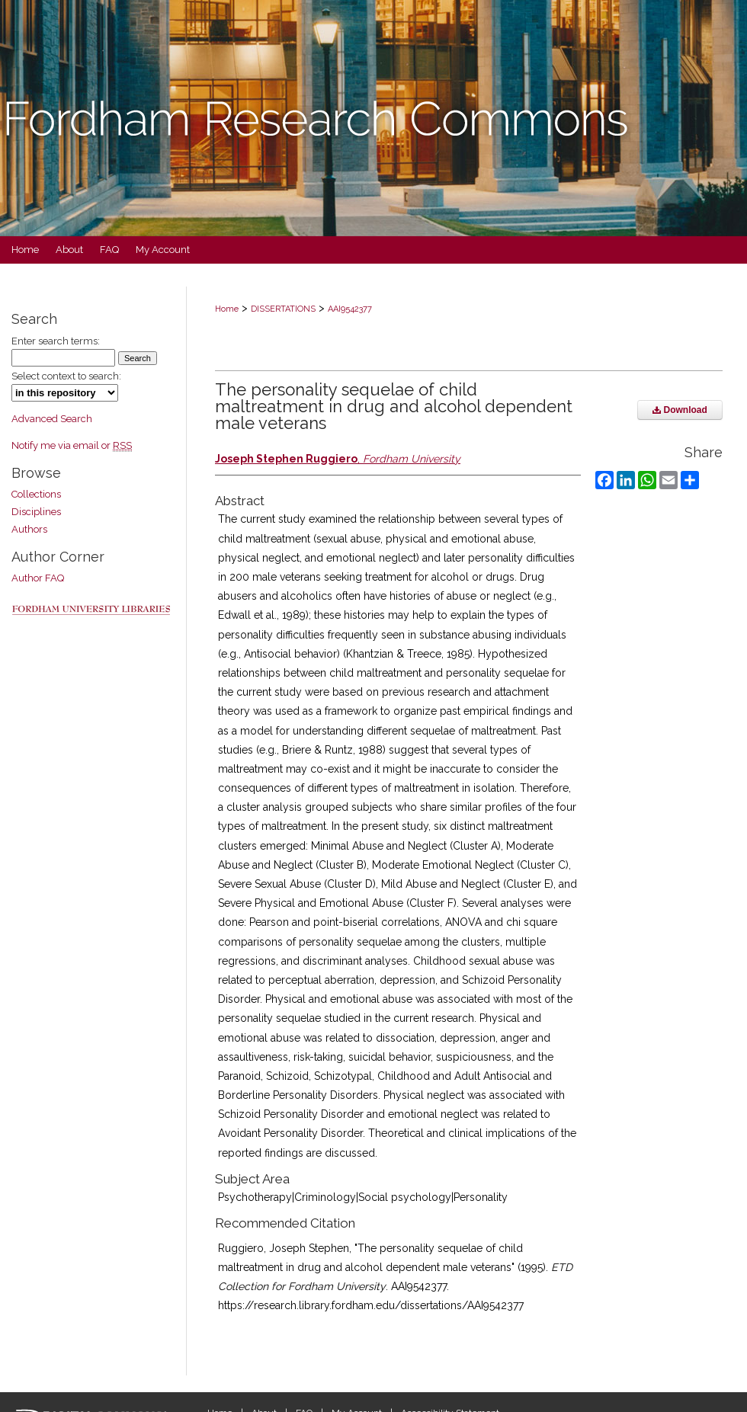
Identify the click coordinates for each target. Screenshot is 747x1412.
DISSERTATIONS (283, 309)
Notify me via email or (71, 445)
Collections (36, 494)
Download (679, 410)
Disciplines (36, 511)
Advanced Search (51, 418)
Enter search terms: (55, 341)
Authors (29, 529)
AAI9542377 (350, 309)
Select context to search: (66, 376)
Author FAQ (37, 578)
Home (227, 309)
